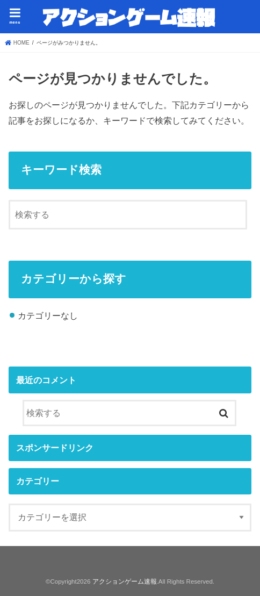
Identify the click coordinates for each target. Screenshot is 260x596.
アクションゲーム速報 (124, 581)
